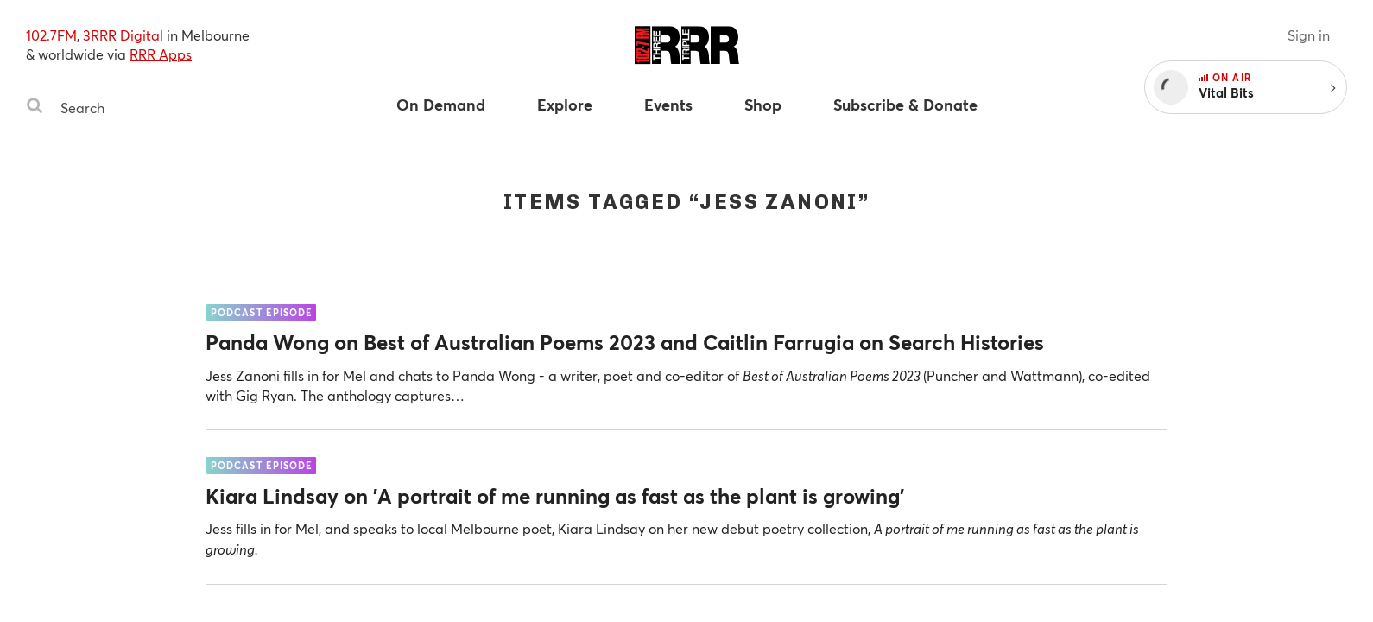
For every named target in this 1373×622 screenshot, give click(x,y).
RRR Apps (161, 54)
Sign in (1309, 35)
